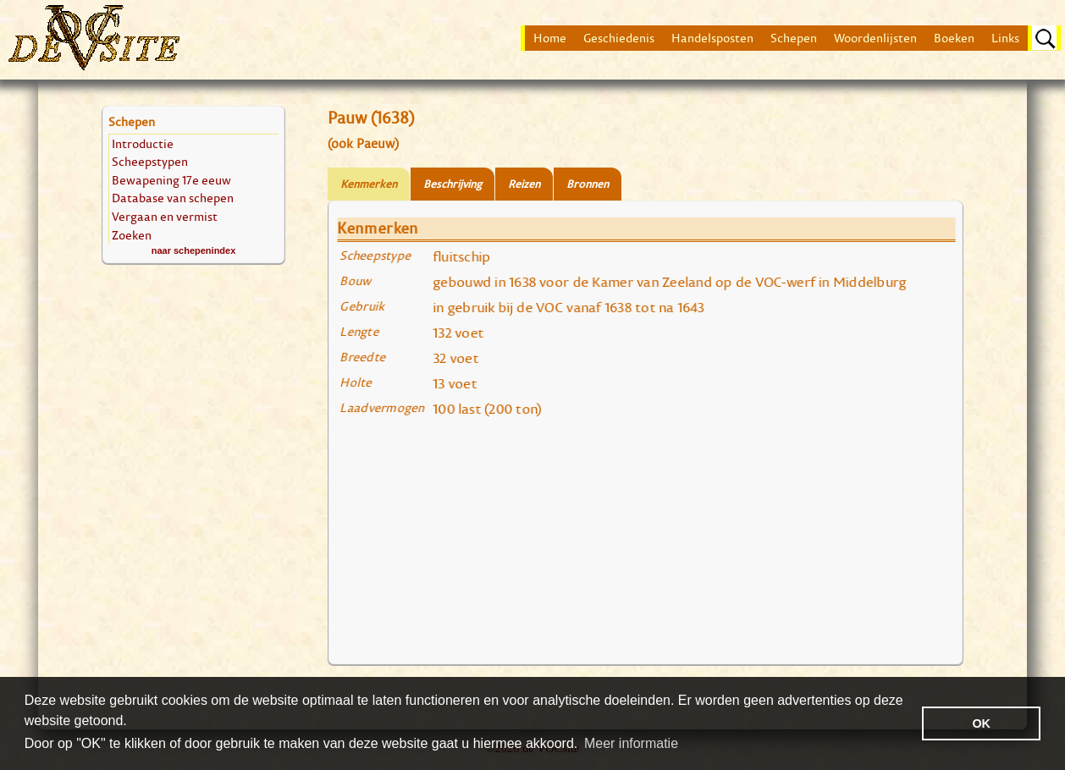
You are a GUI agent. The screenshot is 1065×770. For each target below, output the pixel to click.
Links (1005, 38)
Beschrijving (452, 184)
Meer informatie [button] (631, 743)
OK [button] (981, 723)
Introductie (143, 143)
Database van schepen (173, 197)
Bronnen (587, 184)
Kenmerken (368, 184)
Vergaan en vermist (165, 216)
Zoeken (132, 235)
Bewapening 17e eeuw (171, 180)
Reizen (524, 184)
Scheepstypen (150, 161)
